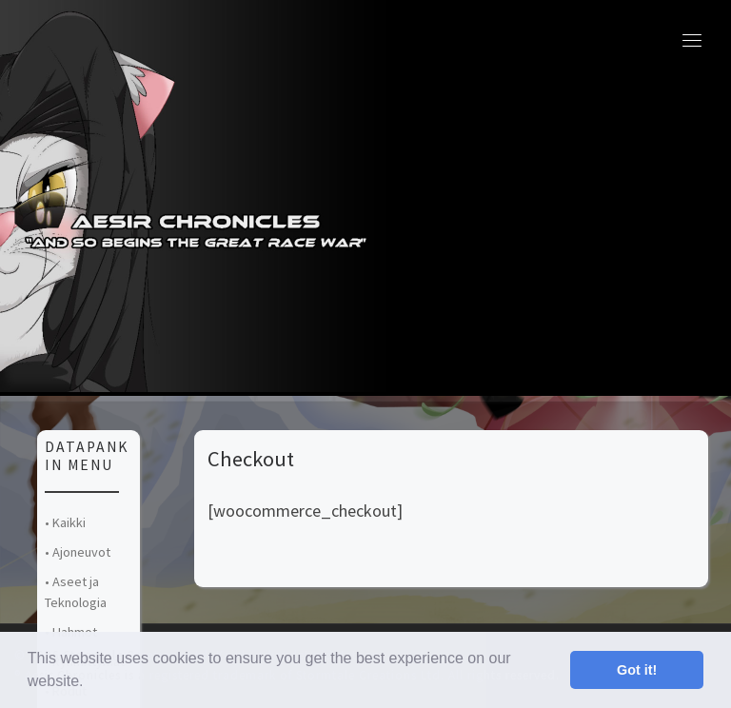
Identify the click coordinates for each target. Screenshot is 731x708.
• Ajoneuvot (77, 551)
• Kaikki (65, 522)
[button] (90, 683)
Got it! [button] (637, 670)
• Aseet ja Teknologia (76, 592)
